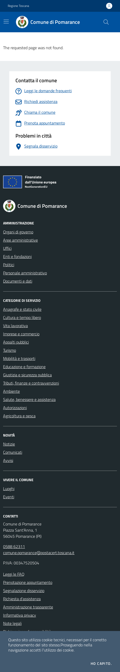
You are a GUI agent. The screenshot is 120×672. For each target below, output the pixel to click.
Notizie (9, 444)
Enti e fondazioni (17, 256)
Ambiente (11, 391)
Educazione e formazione (24, 367)
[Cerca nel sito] (106, 22)
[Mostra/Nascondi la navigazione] (6, 21)
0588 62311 (14, 546)
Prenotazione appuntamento (27, 582)
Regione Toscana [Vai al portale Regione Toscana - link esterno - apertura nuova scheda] (18, 6)
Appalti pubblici (16, 342)
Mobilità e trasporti (19, 358)
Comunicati (12, 452)
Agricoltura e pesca (19, 416)
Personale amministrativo (25, 273)
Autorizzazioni (15, 408)
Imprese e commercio (21, 334)
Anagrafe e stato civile (22, 309)
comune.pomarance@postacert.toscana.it (38, 553)
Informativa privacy (19, 615)
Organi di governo (18, 232)
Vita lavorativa (15, 326)
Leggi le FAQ (13, 574)
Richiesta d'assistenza (22, 599)
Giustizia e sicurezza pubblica (27, 375)
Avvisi (8, 460)
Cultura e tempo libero (22, 317)
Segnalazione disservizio (23, 590)
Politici (8, 265)
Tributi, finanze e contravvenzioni (31, 383)
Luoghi (8, 488)
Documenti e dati (17, 281)
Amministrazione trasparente (28, 607)
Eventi (8, 497)
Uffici (7, 248)
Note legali (12, 623)
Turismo (9, 350)
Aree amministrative (20, 240)
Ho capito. (101, 663)
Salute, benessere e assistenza (29, 399)
